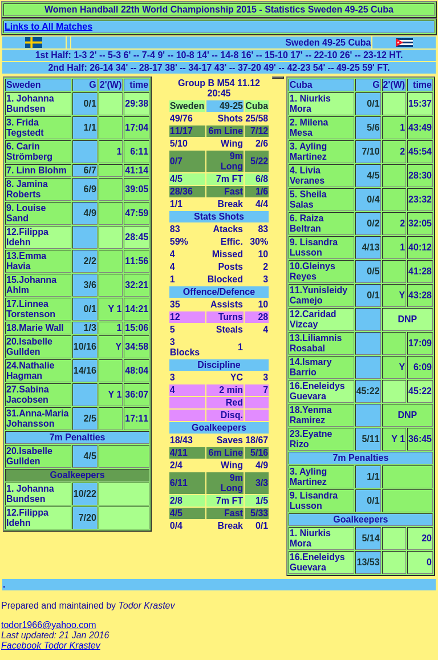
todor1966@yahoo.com (48, 625)
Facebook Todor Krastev (50, 645)
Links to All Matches (48, 26)
